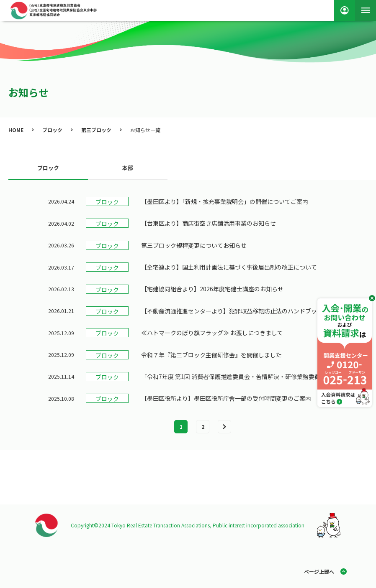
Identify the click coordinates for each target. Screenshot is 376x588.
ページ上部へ (319, 571)
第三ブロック (96, 129)
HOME (15, 129)
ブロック (52, 129)
